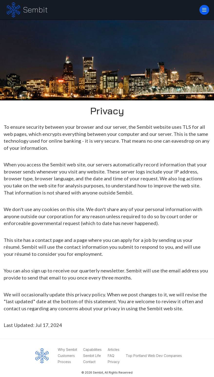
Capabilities (92, 349)
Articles (113, 349)
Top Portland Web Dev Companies (154, 356)
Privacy (114, 362)
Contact (89, 362)
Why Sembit (67, 349)
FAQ (111, 356)
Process (64, 362)
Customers (66, 356)
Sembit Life (92, 356)
